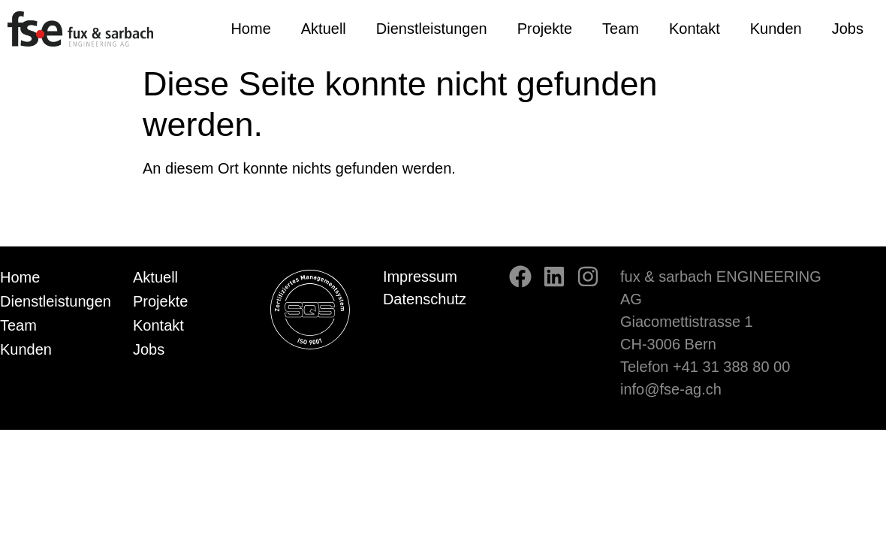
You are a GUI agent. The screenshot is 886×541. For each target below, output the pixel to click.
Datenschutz (424, 299)
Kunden (776, 28)
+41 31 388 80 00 (731, 366)
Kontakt (694, 28)
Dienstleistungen (431, 28)
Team (620, 28)
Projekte (544, 28)
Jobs (847, 28)
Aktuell (323, 28)
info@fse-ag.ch (671, 389)
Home (250, 28)
